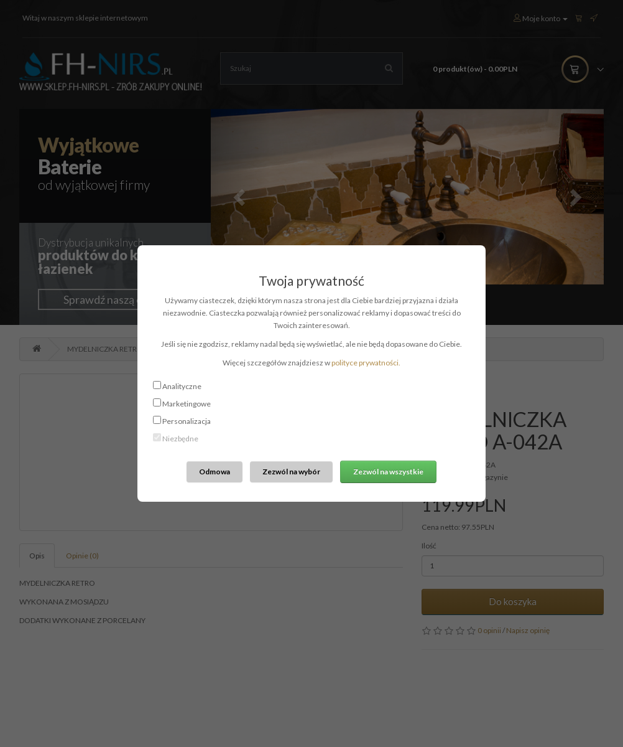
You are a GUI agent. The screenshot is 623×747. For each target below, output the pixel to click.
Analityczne (181, 386)
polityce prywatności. (365, 362)
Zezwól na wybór (291, 471)
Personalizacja (186, 421)
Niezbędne (180, 438)
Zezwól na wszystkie (388, 471)
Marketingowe (186, 403)
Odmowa (214, 471)
